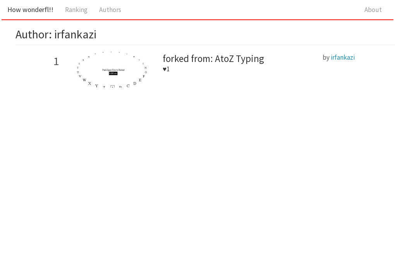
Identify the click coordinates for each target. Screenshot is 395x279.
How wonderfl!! (30, 9)
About (373, 9)
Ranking (76, 9)
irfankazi (343, 57)
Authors (110, 9)
